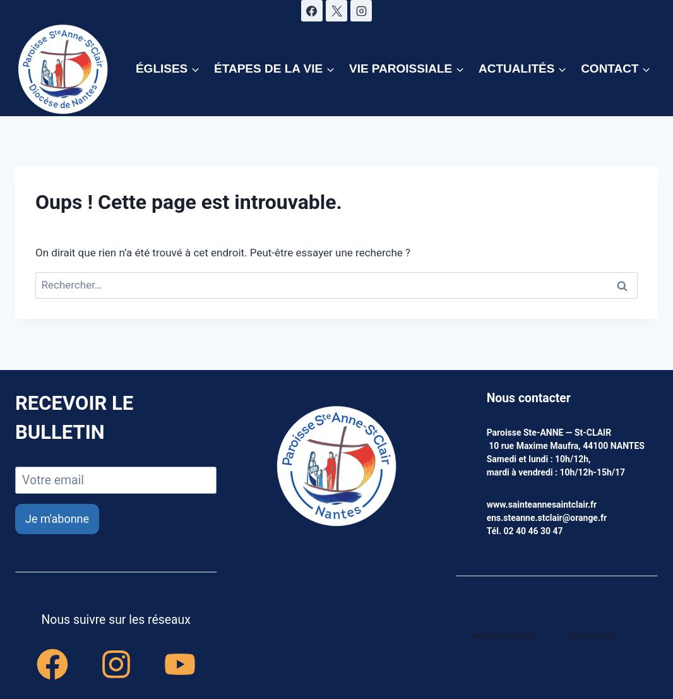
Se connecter (593, 635)
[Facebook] (312, 10)
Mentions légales (506, 635)
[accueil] (336, 467)
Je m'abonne (57, 518)
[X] (336, 10)
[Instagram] (361, 10)
